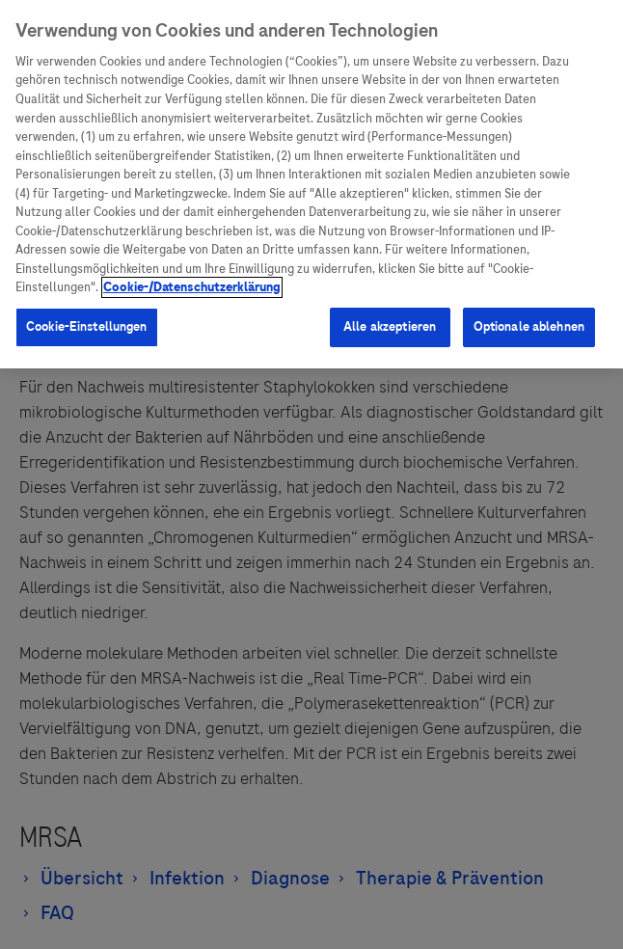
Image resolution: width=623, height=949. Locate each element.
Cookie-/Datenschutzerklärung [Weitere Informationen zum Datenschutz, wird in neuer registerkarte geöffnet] (192, 287)
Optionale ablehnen (529, 327)
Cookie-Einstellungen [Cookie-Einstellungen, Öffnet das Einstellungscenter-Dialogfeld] (87, 327)
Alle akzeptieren (389, 327)
